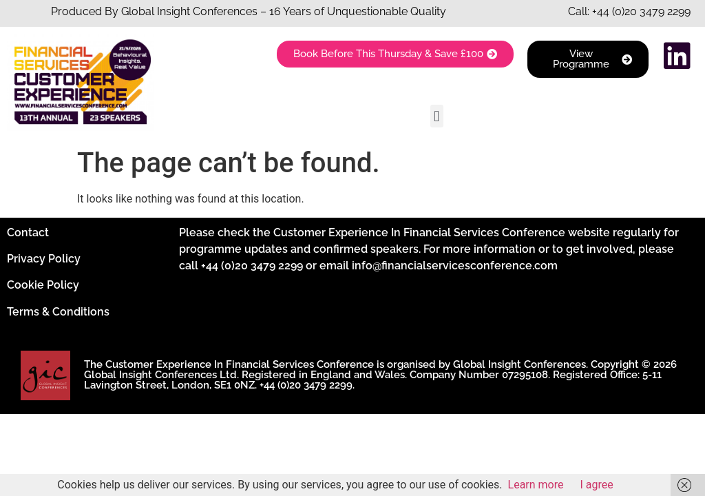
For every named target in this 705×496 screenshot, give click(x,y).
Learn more (536, 484)
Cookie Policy (43, 284)
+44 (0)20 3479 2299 (641, 11)
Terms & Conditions (58, 311)
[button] (436, 116)
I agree (596, 484)
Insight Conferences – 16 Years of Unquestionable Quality (300, 11)
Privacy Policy (44, 258)
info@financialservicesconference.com (455, 265)
